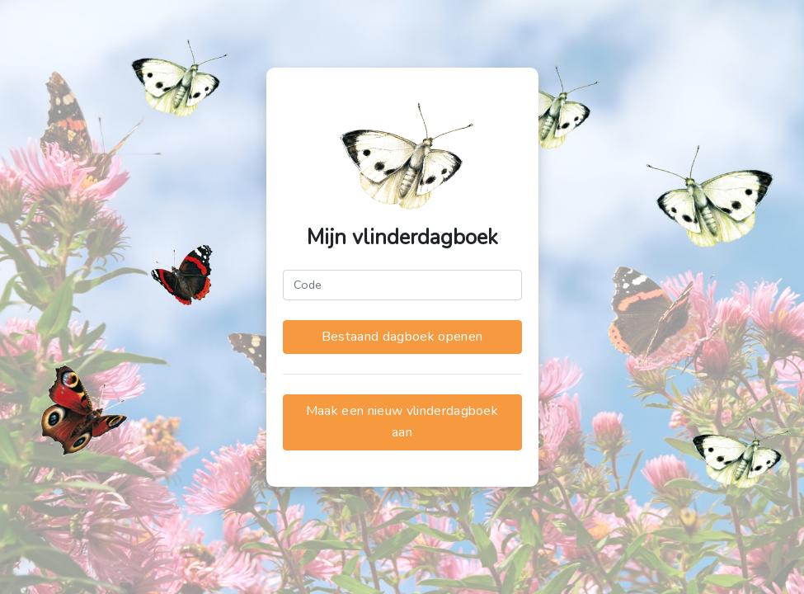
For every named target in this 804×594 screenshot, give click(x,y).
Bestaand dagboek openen (402, 337)
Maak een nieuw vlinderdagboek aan (402, 421)
